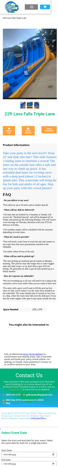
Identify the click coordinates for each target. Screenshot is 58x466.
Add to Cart (9, 131)
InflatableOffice (38, 418)
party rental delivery (33, 354)
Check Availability (49, 129)
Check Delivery (28, 131)
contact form (15, 389)
